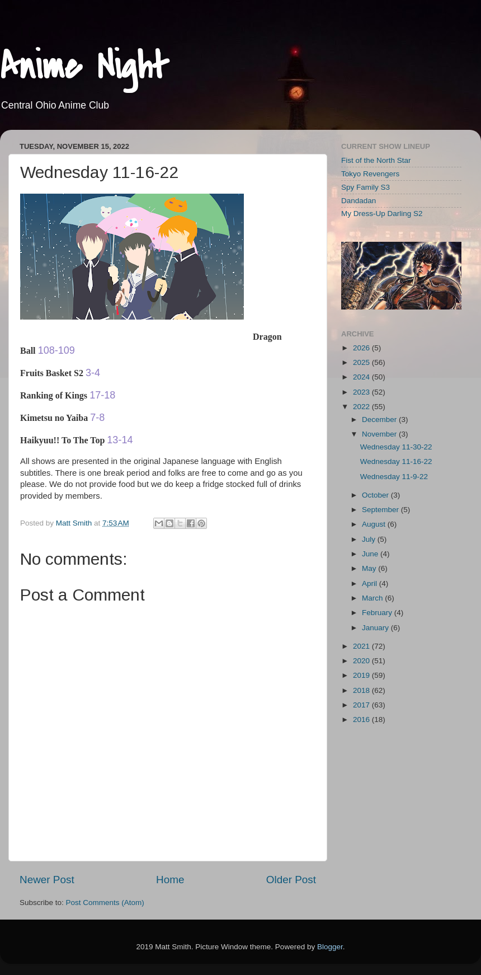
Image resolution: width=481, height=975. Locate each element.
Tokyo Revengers (370, 174)
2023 (362, 392)
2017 (362, 705)
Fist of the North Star (376, 160)
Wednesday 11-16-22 (396, 461)
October (376, 495)
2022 (362, 406)
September (381, 509)
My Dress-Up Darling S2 (382, 213)
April (370, 583)
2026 (362, 348)
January (376, 628)
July (370, 539)
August (375, 524)
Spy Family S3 (365, 187)
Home (170, 879)
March (373, 598)
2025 (362, 362)
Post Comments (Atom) (105, 902)
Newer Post (47, 879)
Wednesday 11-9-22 (394, 476)
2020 (362, 661)
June (371, 554)
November (380, 434)
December (380, 419)
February (378, 612)
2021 (362, 646)
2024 (362, 377)
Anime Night (84, 66)
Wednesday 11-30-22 (396, 447)
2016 (362, 719)
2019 (362, 675)
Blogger (330, 947)
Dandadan (358, 200)
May (370, 568)
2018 (362, 690)
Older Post (291, 879)
